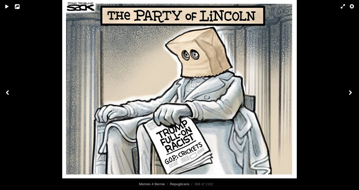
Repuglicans (179, 184)
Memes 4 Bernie (152, 184)
